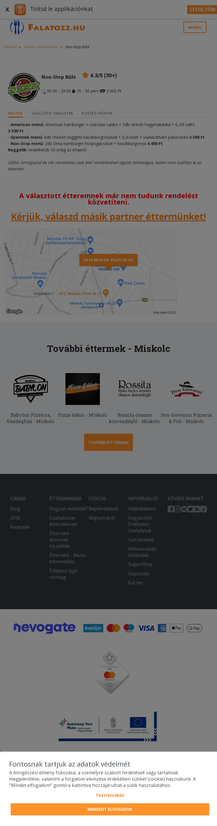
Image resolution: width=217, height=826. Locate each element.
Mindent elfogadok (110, 809)
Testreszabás (110, 795)
